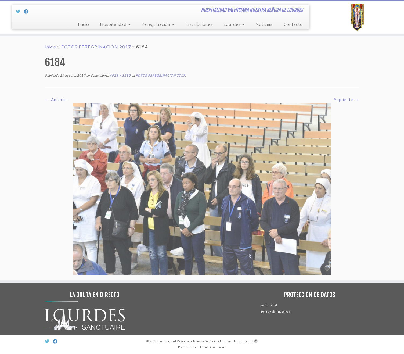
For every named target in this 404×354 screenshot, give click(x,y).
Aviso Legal (269, 305)
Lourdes (233, 24)
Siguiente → (346, 99)
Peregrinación (157, 24)
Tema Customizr (213, 347)
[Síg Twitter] (20, 11)
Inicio (83, 24)
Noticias (263, 24)
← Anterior (56, 99)
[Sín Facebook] (28, 11)
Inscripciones (198, 24)
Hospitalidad (115, 24)
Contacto (293, 24)
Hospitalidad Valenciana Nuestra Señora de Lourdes (195, 341)
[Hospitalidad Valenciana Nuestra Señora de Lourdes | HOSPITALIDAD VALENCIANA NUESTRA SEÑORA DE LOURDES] (357, 17)
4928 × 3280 (120, 75)
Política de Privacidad (276, 312)
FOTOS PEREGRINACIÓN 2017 (96, 46)
